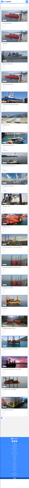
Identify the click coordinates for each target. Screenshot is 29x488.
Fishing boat (14, 465)
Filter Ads (24, 5)
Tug (14, 469)
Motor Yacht (14, 464)
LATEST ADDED (14, 455)
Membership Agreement (14, 482)
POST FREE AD (14, 453)
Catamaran (14, 468)
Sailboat (14, 470)
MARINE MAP (14, 456)
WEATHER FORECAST (14, 457)
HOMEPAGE (14, 452)
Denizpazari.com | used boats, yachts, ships (6, 1)
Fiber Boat (14, 477)
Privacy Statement (14, 483)
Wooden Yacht (14, 463)
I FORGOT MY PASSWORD (14, 462)
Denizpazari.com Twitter (14, 450)
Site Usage (14, 481)
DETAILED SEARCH (14, 454)
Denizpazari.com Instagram (16, 450)
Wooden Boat (14, 478)
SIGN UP (14, 461)
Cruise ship (14, 471)
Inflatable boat (14, 476)
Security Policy (14, 484)
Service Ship (14, 474)
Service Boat (14, 467)
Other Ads (14, 479)
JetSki (14, 475)
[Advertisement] (14, 437)
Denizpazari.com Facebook (12, 450)
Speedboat (14, 466)
